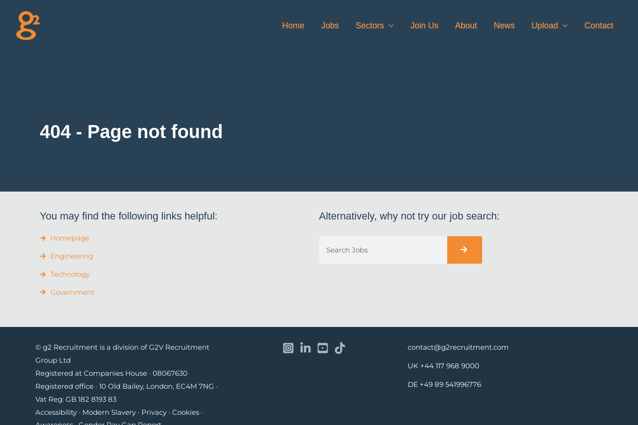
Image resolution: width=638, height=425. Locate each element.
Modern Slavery (109, 412)
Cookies (185, 412)
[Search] (464, 250)
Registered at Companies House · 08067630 (111, 373)
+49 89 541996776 (450, 384)
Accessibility (56, 412)
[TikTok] (340, 348)
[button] (389, 25)
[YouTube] (323, 348)
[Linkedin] (305, 348)
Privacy (154, 412)
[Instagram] (288, 348)
